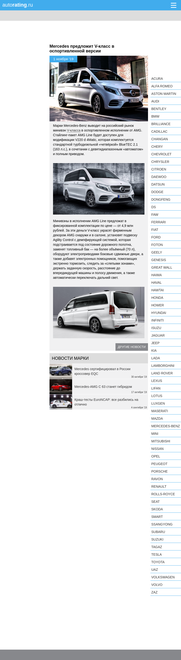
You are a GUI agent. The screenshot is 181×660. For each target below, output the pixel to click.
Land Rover (162, 373)
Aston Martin (163, 94)
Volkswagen (163, 577)
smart (157, 517)
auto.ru (17, 5)
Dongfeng (160, 199)
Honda (157, 298)
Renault (158, 486)
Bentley (158, 109)
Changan (159, 139)
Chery (157, 146)
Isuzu (156, 328)
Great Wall (161, 267)
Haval (156, 282)
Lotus (156, 396)
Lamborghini (162, 366)
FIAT (154, 230)
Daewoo (158, 177)
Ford (156, 237)
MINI (154, 434)
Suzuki (157, 539)
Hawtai (157, 290)
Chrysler (160, 162)
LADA (155, 358)
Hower (157, 305)
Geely (156, 252)
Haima (156, 275)
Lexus (156, 381)
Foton (157, 245)
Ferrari (158, 222)
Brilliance (161, 124)
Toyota (158, 562)
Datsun (158, 184)
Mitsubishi (160, 441)
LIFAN (155, 388)
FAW (154, 214)
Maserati (159, 411)
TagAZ (156, 547)
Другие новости (132, 347)
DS (153, 207)
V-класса (73, 130)
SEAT (155, 501)
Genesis (158, 260)
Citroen (158, 169)
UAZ (154, 569)
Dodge (157, 192)
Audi (155, 101)
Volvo (156, 585)
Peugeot (159, 464)
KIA (154, 350)
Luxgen (158, 403)
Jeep (155, 343)
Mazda (157, 418)
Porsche (159, 471)
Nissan (157, 449)
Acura (157, 78)
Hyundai (158, 313)
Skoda (157, 509)
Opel (155, 456)
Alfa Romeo (162, 86)
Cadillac (159, 131)
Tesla (156, 554)
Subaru (158, 532)
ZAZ (154, 592)
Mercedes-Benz (165, 426)
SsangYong (162, 524)
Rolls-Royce (163, 494)
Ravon (157, 479)
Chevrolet (161, 154)
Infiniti (157, 320)
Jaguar (158, 335)
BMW (155, 116)
